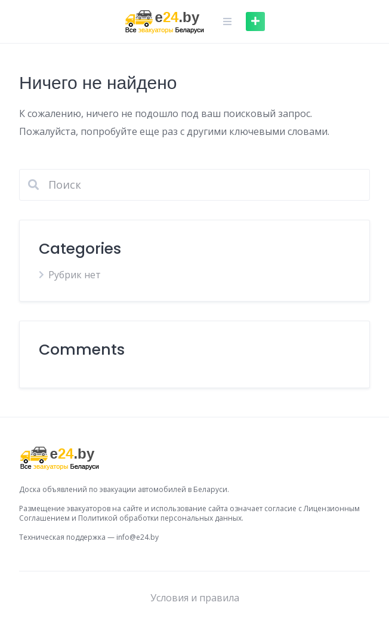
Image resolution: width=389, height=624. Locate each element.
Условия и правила (194, 597)
